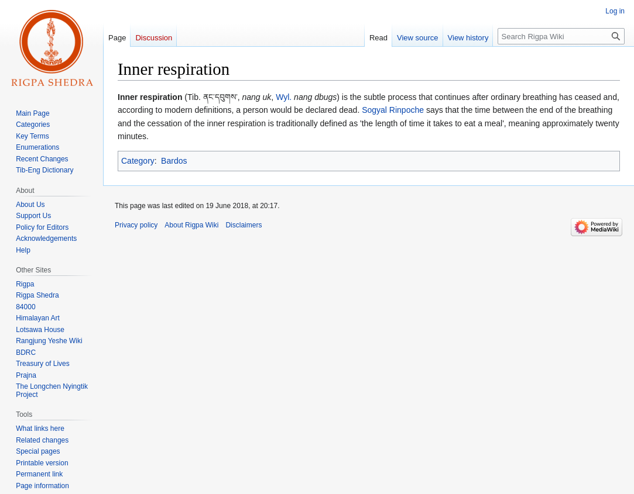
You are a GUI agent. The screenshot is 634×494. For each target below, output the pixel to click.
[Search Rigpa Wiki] (561, 36)
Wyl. (284, 97)
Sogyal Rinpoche (393, 110)
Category (138, 160)
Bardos (174, 160)
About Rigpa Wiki (191, 225)
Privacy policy (136, 225)
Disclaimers (243, 225)
